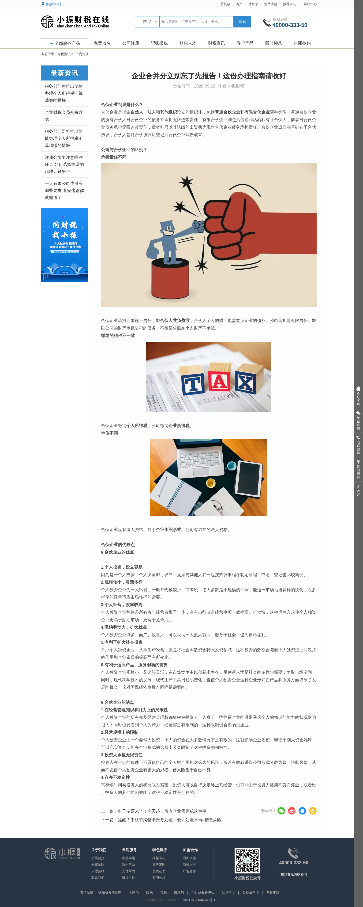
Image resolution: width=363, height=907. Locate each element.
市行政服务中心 (202, 892)
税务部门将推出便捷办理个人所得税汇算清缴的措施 (64, 93)
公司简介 (98, 858)
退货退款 (128, 878)
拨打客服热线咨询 (294, 874)
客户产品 (245, 43)
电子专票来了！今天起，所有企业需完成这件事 (162, 811)
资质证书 (158, 871)
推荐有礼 (289, 4)
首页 (239, 4)
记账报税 (159, 43)
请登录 (253, 4)
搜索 (242, 22)
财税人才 (188, 43)
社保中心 (228, 892)
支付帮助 (128, 871)
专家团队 (98, 864)
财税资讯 (216, 43)
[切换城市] (53, 4)
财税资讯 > (65, 54)
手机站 (225, 4)
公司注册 (130, 43)
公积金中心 (251, 892)
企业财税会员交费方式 (64, 116)
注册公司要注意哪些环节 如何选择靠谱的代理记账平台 (64, 164)
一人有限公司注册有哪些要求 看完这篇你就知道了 (64, 190)
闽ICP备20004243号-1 (199, 900)
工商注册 (82, 54)
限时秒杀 (273, 43)
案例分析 (158, 878)
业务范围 (158, 864)
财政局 (179, 892)
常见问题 (128, 858)
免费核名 (102, 43)
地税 (163, 892)
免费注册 (270, 4)
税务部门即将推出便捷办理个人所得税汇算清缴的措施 (64, 138)
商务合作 (189, 858)
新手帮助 (128, 864)
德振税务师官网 (109, 892)
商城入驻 (189, 864)
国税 (149, 892)
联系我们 (98, 878)
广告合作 (189, 871)
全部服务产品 (64, 43)
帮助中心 (312, 4)
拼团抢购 (302, 43)
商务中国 (273, 892)
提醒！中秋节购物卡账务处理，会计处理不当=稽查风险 (170, 819)
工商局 (134, 892)
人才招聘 (98, 871)
